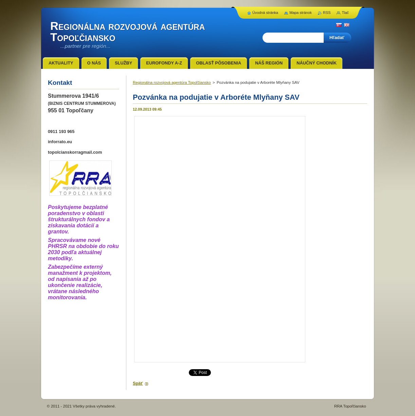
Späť (138, 383)
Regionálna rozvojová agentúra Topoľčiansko (172, 82)
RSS (326, 13)
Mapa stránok (300, 13)
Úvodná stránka (265, 13)
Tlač (345, 13)
